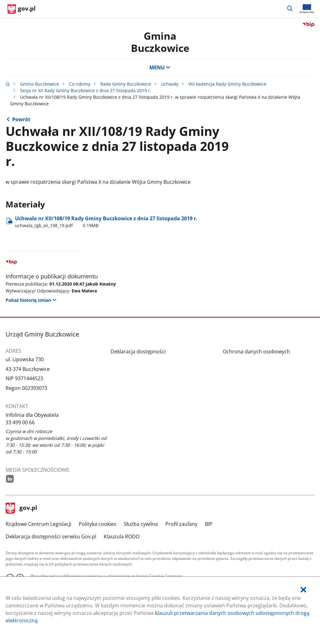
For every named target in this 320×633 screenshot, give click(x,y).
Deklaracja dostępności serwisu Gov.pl (51, 536)
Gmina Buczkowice (160, 41)
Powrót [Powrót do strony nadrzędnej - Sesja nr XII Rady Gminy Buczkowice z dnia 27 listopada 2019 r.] (21, 119)
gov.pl (22, 508)
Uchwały (169, 84)
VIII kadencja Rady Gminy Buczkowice (227, 84)
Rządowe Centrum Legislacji (38, 524)
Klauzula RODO (121, 536)
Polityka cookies (97, 524)
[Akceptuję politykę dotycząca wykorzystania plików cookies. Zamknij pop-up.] (303, 589)
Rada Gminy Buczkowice (125, 84)
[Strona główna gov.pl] (22, 9)
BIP (208, 524)
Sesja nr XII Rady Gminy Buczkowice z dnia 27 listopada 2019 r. (85, 90)
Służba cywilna (141, 524)
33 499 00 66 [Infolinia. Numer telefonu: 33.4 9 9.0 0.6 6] (20, 422)
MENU (160, 67)
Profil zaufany (181, 524)
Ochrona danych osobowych (256, 351)
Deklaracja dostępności (138, 351)
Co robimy (79, 84)
